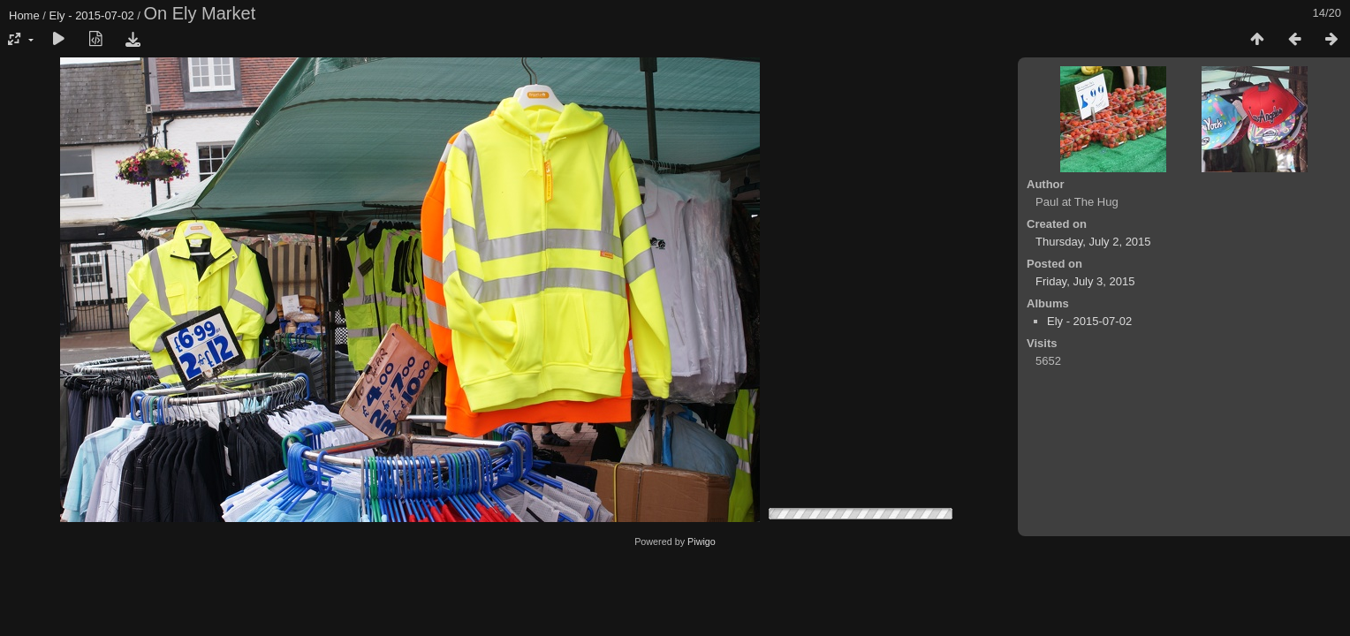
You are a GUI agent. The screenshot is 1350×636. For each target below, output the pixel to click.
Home (24, 15)
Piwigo (701, 541)
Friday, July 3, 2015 (1084, 281)
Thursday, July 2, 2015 (1093, 241)
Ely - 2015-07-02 (91, 15)
